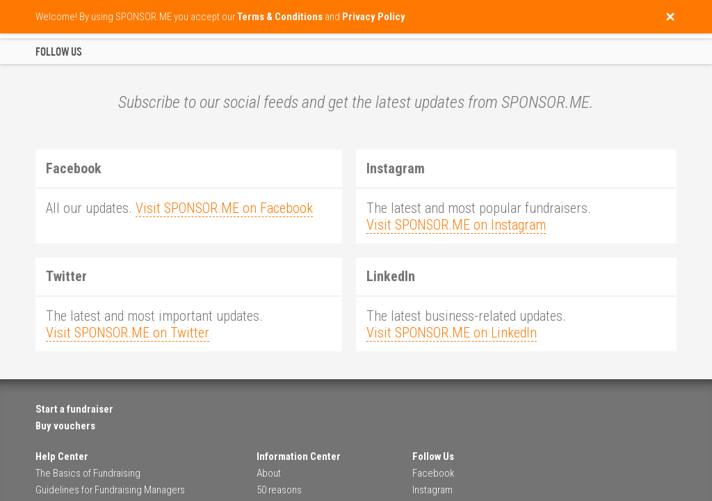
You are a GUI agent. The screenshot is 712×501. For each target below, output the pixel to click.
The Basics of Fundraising (87, 473)
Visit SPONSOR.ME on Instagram (456, 224)
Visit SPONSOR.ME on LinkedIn (451, 332)
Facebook (433, 473)
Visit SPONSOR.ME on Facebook (224, 208)
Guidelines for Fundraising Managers (110, 489)
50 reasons (279, 489)
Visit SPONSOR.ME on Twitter (127, 332)
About (269, 473)
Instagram (432, 489)
